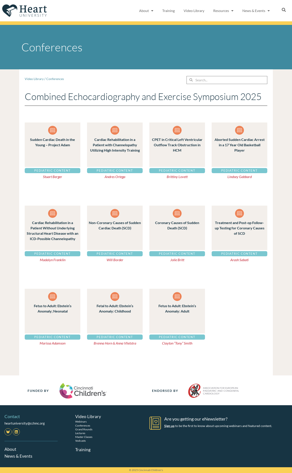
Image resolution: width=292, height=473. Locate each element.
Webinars (81, 421)
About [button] (146, 11)
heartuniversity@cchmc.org (24, 423)
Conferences (56, 79)
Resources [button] (223, 11)
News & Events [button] (256, 11)
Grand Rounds (83, 429)
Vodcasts (80, 440)
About (10, 449)
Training (168, 10)
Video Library (194, 10)
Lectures (80, 433)
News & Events (18, 455)
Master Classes (83, 436)
